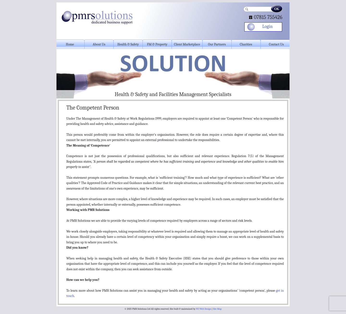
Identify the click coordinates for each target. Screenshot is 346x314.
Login (267, 26)
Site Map (217, 309)
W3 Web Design (203, 309)
